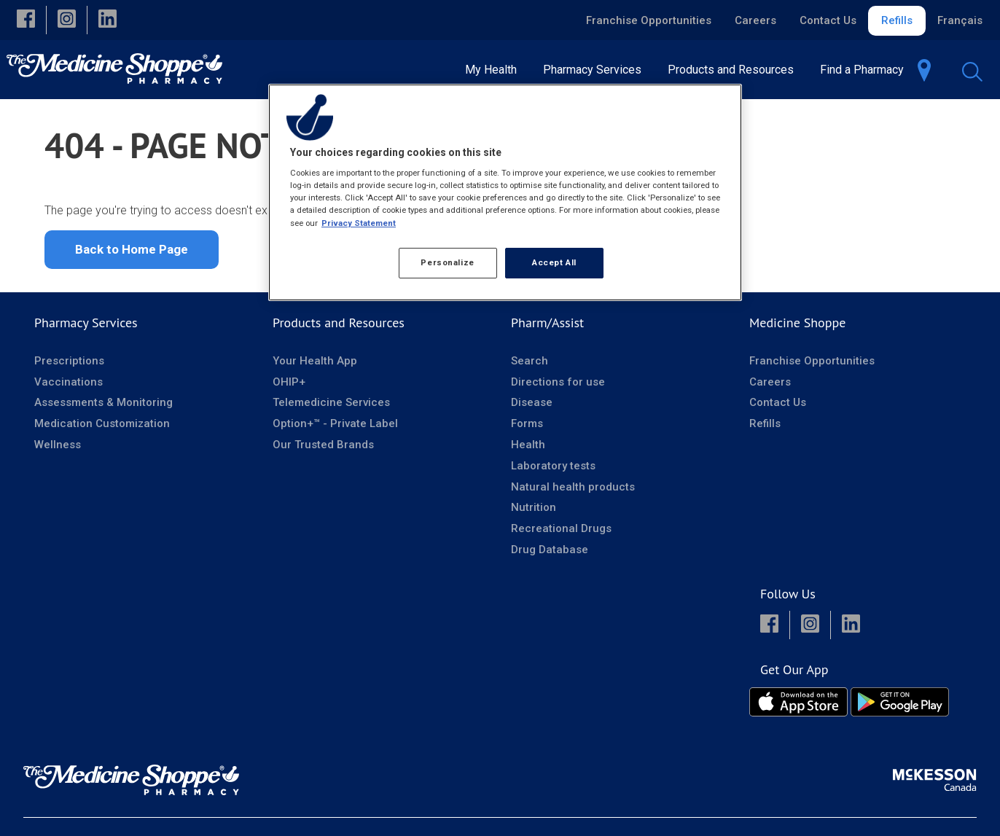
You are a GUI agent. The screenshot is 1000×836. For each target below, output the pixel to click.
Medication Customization (102, 427)
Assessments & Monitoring (103, 406)
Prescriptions (69, 365)
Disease (531, 406)
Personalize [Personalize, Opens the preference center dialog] (447, 262)
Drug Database (549, 553)
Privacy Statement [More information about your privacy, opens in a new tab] (358, 223)
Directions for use (558, 386)
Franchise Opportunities (648, 20)
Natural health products (573, 491)
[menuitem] (495, 69)
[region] (505, 192)
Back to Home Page (131, 253)
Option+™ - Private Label (335, 427)
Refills (897, 20)
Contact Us (828, 20)
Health (528, 449)
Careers (755, 20)
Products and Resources (339, 327)
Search (529, 365)
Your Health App (315, 365)
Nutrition (533, 511)
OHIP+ (289, 386)
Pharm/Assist (547, 327)
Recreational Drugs (561, 532)
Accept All (554, 262)
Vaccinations (68, 386)
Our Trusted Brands (323, 449)
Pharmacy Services (86, 327)
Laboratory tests (553, 470)
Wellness (57, 449)
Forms (527, 427)
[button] (26, 20)
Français (960, 20)
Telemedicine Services (331, 406)
